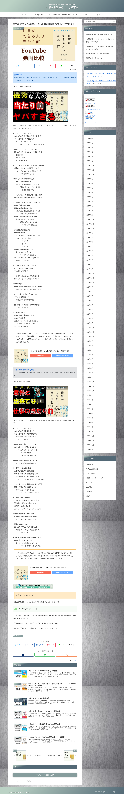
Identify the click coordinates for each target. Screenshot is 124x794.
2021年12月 (90, 382)
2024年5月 (89, 251)
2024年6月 (89, 246)
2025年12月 (90, 165)
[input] (100, 21)
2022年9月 (89, 341)
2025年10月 (90, 174)
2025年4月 (89, 201)
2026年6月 (89, 138)
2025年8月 (89, 183)
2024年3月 (89, 260)
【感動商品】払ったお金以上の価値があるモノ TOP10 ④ (100, 48)
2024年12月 (90, 219)
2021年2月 (89, 427)
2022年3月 (89, 368)
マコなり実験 (90, 473)
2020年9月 (89, 449)
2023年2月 (89, 319)
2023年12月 (90, 273)
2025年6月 (89, 192)
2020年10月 (90, 445)
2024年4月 (89, 255)
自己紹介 (89, 496)
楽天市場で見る (37, 355)
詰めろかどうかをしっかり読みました (99, 34)
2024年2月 (89, 264)
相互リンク (89, 482)
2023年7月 (89, 296)
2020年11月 (90, 440)
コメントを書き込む (45, 775)
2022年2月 (89, 373)
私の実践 (89, 491)
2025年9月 (89, 179)
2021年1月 (89, 431)
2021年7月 (89, 404)
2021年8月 (89, 400)
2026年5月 (89, 143)
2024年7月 (89, 242)
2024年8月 (89, 237)
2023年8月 (89, 291)
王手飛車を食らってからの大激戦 (97, 54)
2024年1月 (89, 269)
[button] (114, 21)
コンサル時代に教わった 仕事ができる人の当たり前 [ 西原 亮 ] (49, 351)
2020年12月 (90, 436)
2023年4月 (89, 309)
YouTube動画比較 (18, 635)
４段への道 (89, 464)
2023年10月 (90, 282)
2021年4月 (89, 418)
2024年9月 (89, 233)
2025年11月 (90, 170)
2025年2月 (89, 210)
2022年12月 (90, 328)
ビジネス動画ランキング (92, 109)
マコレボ (96, 76)
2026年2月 (89, 156)
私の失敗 (89, 487)
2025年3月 (89, 206)
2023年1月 (89, 323)
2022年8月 (89, 346)
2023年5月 (89, 305)
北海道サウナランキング (94, 478)
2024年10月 (90, 228)
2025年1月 (89, 215)
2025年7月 (89, 188)
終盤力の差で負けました (94, 58)
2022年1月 (89, 377)
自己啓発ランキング (91, 103)
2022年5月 (89, 359)
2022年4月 (89, 364)
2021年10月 (90, 391)
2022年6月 (89, 355)
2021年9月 (89, 395)
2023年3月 (89, 314)
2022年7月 (89, 350)
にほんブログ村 (90, 116)
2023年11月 (90, 278)
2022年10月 (90, 337)
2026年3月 (89, 152)
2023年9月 (89, 287)
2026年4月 (89, 147)
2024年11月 (90, 224)
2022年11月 (90, 332)
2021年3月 (89, 422)
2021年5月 (89, 413)
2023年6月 (89, 300)
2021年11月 (90, 386)
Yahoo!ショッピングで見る (54, 355)
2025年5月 (89, 197)
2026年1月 (89, 161)
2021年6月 (89, 409)
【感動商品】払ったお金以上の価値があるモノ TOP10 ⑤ (100, 40)
